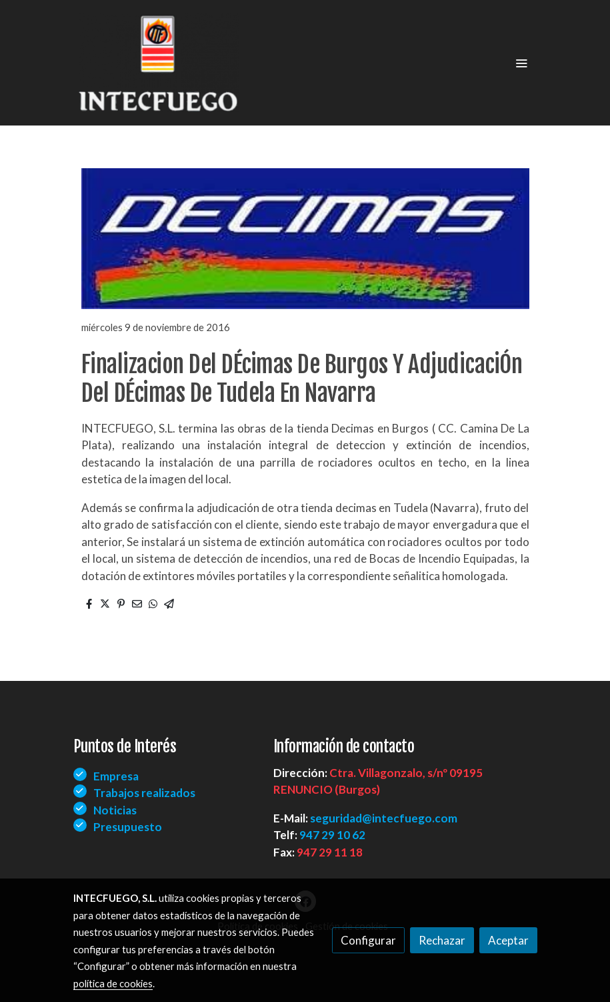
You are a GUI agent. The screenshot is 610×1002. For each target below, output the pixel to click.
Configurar (368, 940)
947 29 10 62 (332, 835)
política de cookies (113, 983)
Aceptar (508, 940)
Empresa (116, 776)
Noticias (115, 810)
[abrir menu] (521, 62)
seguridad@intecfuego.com (383, 818)
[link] (159, 62)
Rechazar (442, 940)
